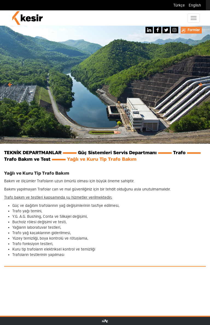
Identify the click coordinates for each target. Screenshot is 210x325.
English (195, 5)
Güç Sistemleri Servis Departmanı (117, 152)
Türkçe (179, 5)
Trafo (179, 152)
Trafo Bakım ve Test (27, 159)
